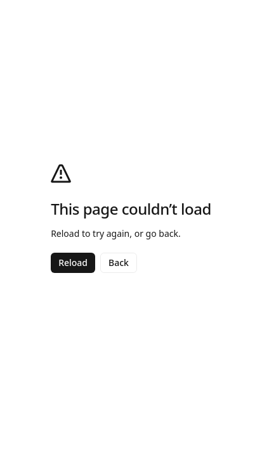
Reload (73, 262)
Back (118, 262)
